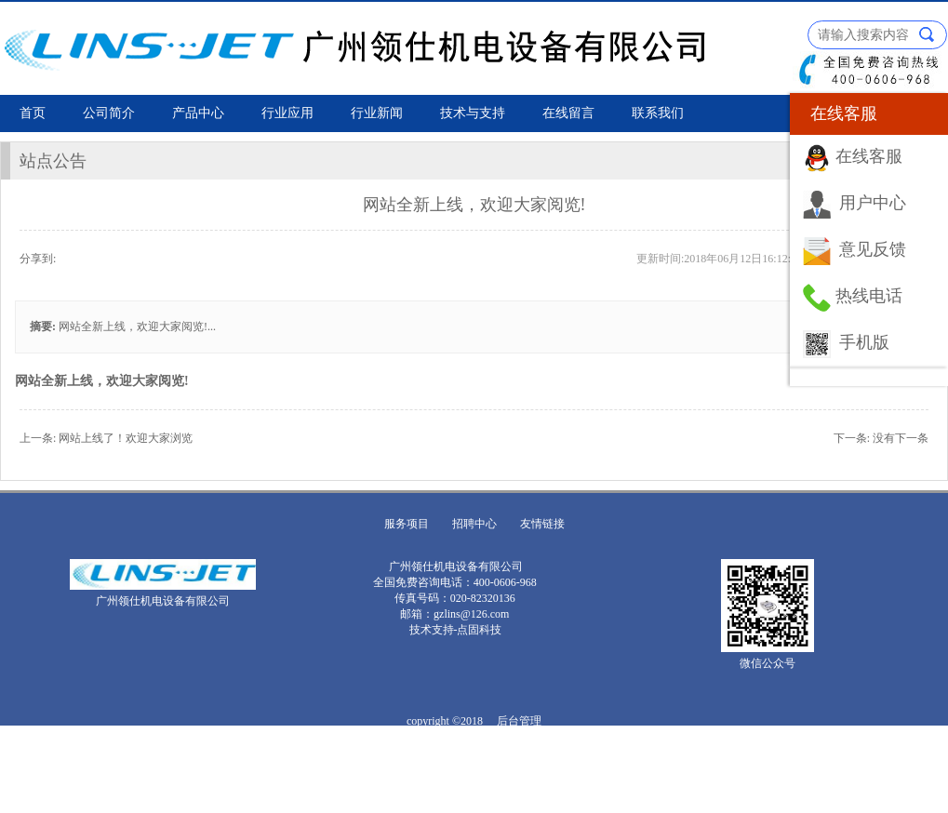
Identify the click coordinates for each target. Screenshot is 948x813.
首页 (33, 113)
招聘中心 (474, 523)
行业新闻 (377, 113)
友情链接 (542, 523)
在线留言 (568, 113)
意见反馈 (872, 249)
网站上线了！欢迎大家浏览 (126, 438)
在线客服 (868, 156)
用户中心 (872, 202)
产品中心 (198, 113)
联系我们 (658, 113)
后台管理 (519, 720)
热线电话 (868, 296)
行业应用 (287, 113)
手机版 (864, 342)
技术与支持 (472, 113)
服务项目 (406, 523)
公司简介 (109, 113)
